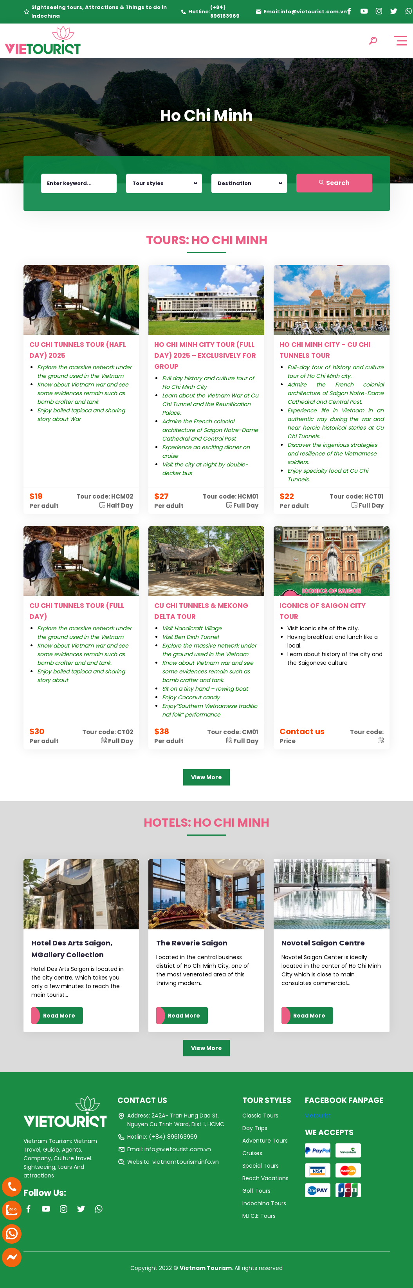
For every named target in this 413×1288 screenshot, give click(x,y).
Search (334, 182)
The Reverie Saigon (191, 943)
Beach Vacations (265, 1178)
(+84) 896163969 (225, 12)
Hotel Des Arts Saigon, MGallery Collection (71, 949)
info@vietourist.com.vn (313, 11)
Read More (59, 1016)
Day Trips (254, 1128)
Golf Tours (256, 1191)
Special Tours (260, 1166)
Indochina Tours (264, 1203)
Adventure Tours (265, 1141)
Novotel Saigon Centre (323, 943)
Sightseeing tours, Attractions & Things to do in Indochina (99, 12)
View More (206, 777)
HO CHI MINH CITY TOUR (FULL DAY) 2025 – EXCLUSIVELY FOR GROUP (205, 355)
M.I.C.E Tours (259, 1216)
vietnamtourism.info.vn (185, 1161)
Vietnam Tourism (206, 1268)
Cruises (252, 1153)
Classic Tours (260, 1115)
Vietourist (318, 1115)
